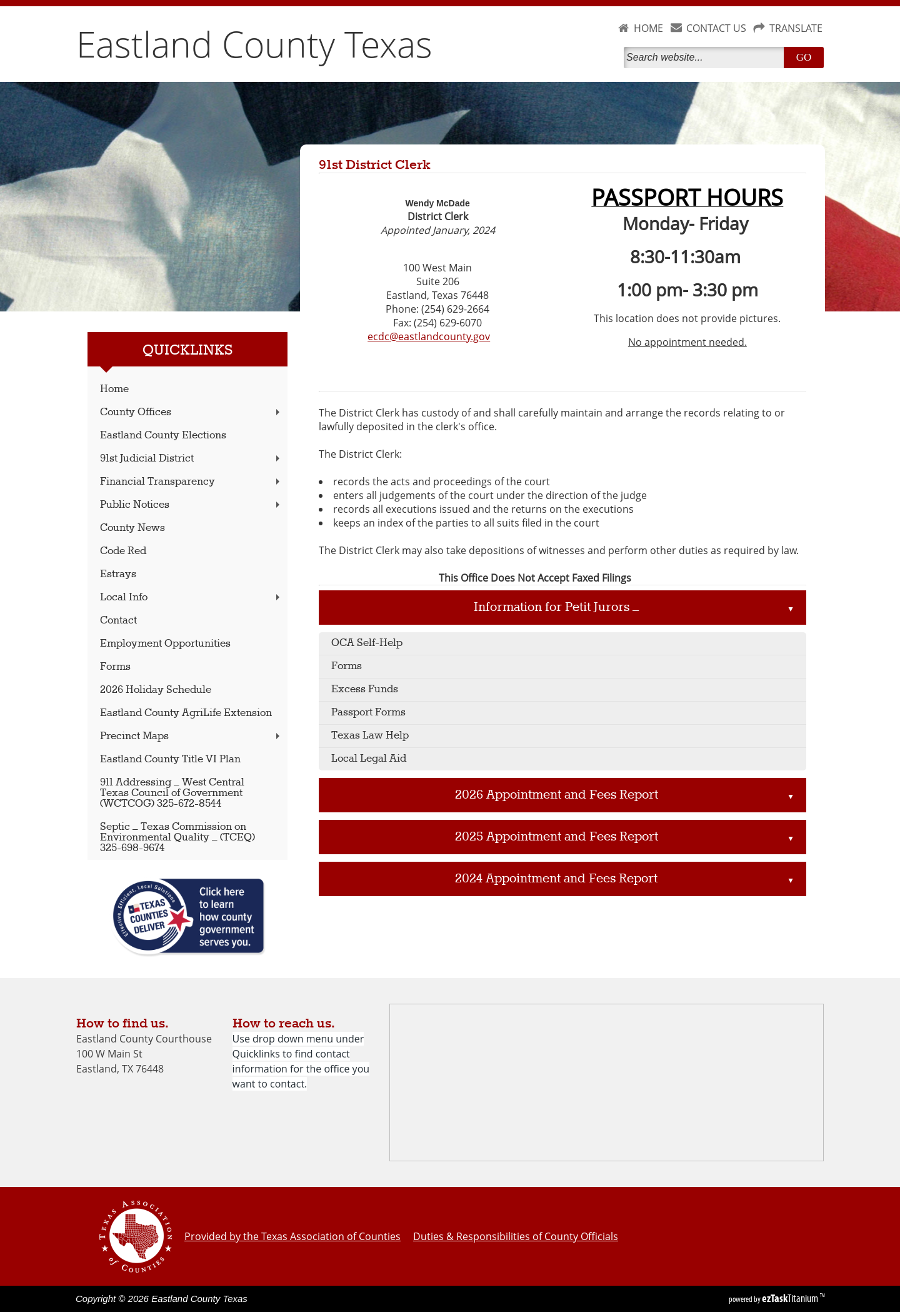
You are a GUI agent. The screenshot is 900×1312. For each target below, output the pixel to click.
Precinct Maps (191, 736)
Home (114, 389)
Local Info (191, 597)
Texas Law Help (370, 735)
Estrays (118, 574)
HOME (648, 28)
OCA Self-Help (366, 643)
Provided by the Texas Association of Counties (292, 1236)
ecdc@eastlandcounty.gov (429, 336)
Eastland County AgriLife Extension (186, 713)
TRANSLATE (795, 28)
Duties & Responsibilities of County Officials (515, 1236)
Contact (118, 620)
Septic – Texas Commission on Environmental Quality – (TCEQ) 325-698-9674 (177, 837)
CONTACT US (716, 28)
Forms (115, 667)
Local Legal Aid (368, 758)
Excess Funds (364, 689)
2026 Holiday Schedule (155, 690)
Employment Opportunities (165, 643)
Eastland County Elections (163, 435)
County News (132, 528)
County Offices (191, 412)
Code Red (123, 551)
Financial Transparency (191, 481)
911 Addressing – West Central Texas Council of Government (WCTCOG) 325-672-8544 (172, 793)
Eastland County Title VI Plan (170, 759)
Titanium (791, 1298)
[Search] (706, 57)
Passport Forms (368, 712)
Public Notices (191, 505)
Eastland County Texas (254, 44)
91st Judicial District (191, 458)
